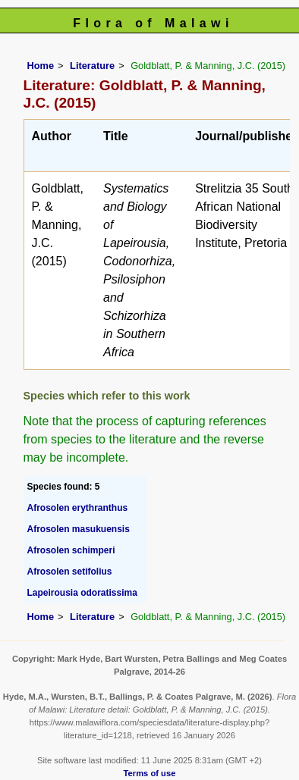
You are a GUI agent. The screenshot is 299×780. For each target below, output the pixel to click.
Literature (92, 65)
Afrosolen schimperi (71, 550)
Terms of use (150, 773)
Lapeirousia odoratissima (82, 592)
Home (41, 65)
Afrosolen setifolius (69, 571)
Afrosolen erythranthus (77, 508)
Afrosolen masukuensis (78, 529)
